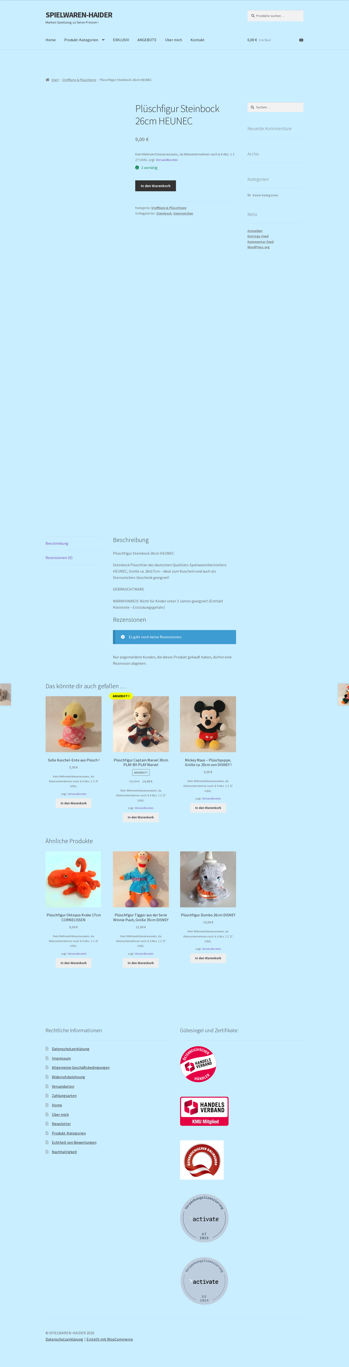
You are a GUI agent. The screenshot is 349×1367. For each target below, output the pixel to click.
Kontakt (197, 39)
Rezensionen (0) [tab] (59, 557)
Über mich (173, 39)
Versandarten (63, 1086)
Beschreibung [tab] (57, 543)
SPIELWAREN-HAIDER (79, 15)
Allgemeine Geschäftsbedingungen (81, 1067)
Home (51, 39)
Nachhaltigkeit (64, 1151)
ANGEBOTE (147, 39)
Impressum (61, 1058)
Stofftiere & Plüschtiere (79, 80)
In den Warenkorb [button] (74, 803)
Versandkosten (167, 160)
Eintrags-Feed (258, 236)
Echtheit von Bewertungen (74, 1142)
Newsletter (61, 1123)
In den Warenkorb (156, 185)
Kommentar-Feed (260, 242)
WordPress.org (258, 247)
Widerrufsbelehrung (68, 1076)
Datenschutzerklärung (70, 1048)
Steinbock (164, 213)
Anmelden (254, 231)
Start (55, 80)
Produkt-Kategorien (81, 39)
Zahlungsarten (64, 1095)
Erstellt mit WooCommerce (110, 1339)
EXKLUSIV (121, 39)
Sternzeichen (183, 213)
